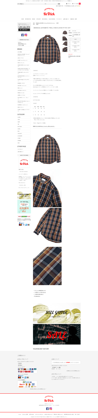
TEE (18, 124)
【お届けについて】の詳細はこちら (72, 370)
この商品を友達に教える (38, 294)
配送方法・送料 (74, 19)
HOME (22, 19)
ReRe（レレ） (20, 88)
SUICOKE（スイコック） (22, 85)
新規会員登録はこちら (22, 43)
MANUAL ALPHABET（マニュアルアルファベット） (45, 23)
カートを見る (77, 3)
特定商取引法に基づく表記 (69, 414)
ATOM (78, 414)
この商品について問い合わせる (40, 292)
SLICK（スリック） (21, 62)
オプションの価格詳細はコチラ (40, 290)
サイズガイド (59, 19)
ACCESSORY (20, 136)
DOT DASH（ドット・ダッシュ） (23, 98)
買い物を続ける (37, 296)
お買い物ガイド (66, 19)
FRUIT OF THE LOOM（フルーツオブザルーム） (24, 102)
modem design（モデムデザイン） (23, 80)
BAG (18, 131)
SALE (18, 142)
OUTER (19, 117)
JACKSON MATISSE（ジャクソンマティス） (23, 76)
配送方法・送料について (58, 414)
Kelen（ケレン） (21, 107)
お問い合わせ (31, 414)
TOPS (19, 119)
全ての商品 (20, 51)
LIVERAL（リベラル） (22, 95)
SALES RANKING (52, 19)
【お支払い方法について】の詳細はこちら (37, 388)
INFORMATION (28, 19)
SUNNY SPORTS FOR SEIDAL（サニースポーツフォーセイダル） (24, 69)
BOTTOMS (20, 126)
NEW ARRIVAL (44, 19)
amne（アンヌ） (21, 58)
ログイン (69, 3)
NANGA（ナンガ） (21, 92)
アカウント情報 (21, 45)
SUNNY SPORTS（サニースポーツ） (23, 66)
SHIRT (57, 23)
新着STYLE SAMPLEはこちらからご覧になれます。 (44, 126)
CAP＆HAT (20, 133)
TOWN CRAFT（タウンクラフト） (23, 73)
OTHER (19, 138)
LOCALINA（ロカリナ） (22, 90)
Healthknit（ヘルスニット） (23, 104)
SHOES (19, 128)
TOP (34, 23)
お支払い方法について (48, 414)
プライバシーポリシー (39, 414)
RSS (75, 414)
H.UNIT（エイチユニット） (23, 60)
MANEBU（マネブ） (21, 83)
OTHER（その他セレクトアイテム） (23, 110)
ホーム (20, 414)
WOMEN (19, 140)
